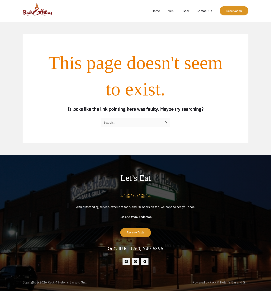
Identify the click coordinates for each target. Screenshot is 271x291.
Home (161, 11)
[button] (234, 10)
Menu (175, 11)
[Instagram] (135, 261)
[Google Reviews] (144, 261)
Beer (188, 11)
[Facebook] (126, 261)
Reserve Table (135, 233)
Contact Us (205, 11)
